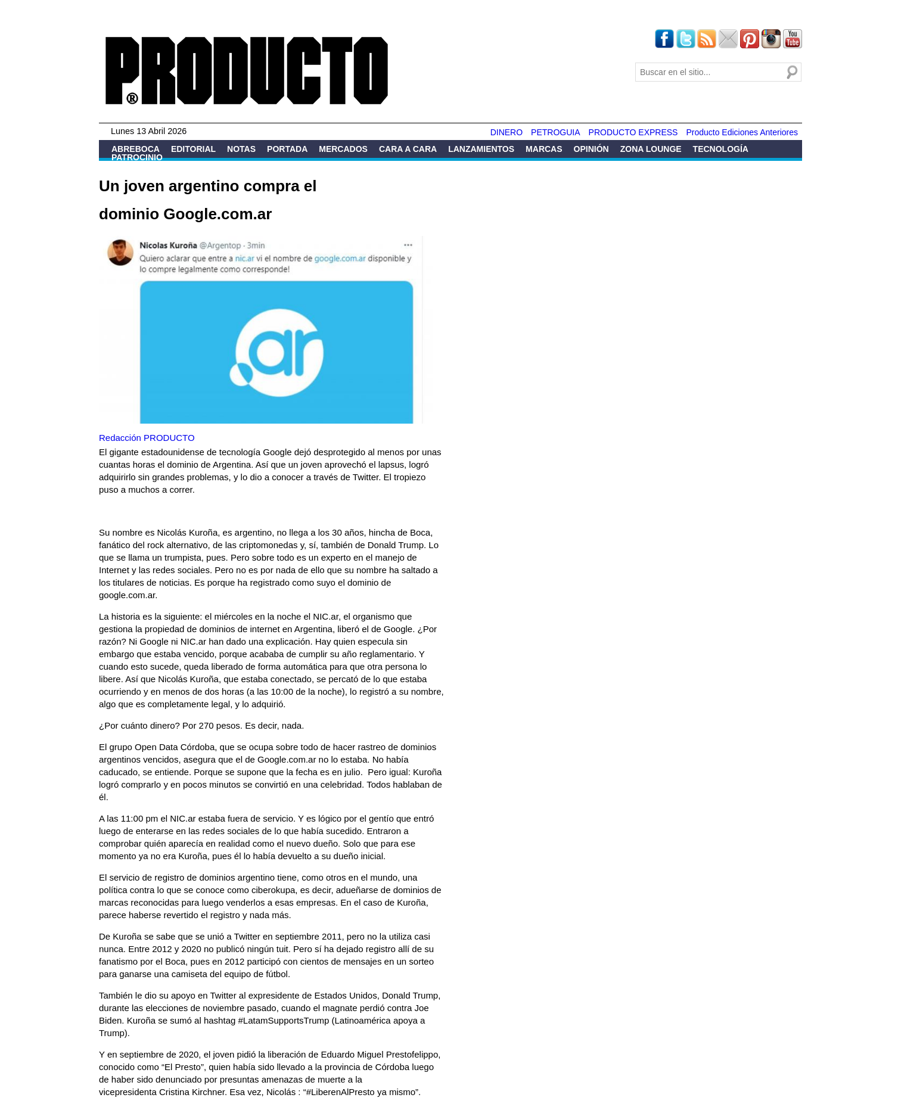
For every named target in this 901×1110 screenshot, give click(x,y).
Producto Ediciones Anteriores (742, 132)
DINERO (506, 132)
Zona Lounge (651, 149)
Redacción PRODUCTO (147, 438)
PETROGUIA (555, 132)
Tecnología (720, 149)
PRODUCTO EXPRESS (633, 132)
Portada (287, 149)
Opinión (591, 149)
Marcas (544, 149)
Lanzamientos (481, 149)
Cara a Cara (408, 149)
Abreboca (135, 149)
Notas (241, 149)
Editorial (193, 149)
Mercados (343, 149)
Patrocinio (137, 157)
